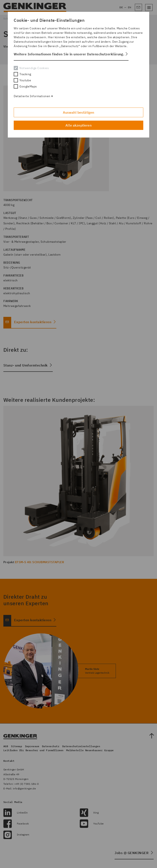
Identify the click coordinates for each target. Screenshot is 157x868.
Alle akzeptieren (78, 125)
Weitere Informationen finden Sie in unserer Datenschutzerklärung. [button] (69, 54)
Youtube (22, 80)
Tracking (22, 74)
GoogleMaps (25, 86)
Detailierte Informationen (32, 96)
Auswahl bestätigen (78, 112)
